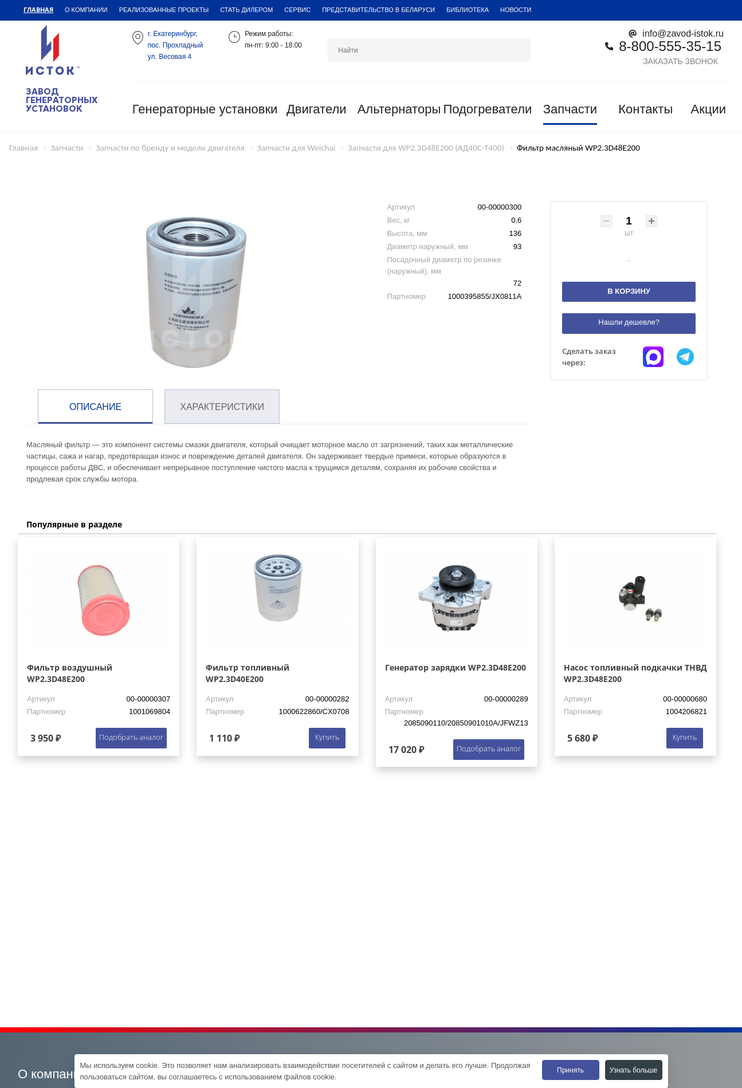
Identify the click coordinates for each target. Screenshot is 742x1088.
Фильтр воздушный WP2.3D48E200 (69, 673)
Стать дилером (246, 9)
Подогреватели (487, 109)
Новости (515, 9)
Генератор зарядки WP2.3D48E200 (455, 667)
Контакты (645, 109)
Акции (708, 109)
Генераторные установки (204, 109)
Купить (327, 737)
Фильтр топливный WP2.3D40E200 (247, 673)
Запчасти (570, 109)
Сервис (297, 9)
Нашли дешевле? (628, 322)
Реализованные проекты (164, 9)
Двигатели (316, 109)
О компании (86, 9)
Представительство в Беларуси (378, 9)
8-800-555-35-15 (670, 45)
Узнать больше (633, 1070)
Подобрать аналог (131, 737)
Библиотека (467, 9)
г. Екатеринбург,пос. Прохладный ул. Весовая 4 (175, 45)
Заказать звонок (680, 61)
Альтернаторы (399, 109)
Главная (38, 9)
